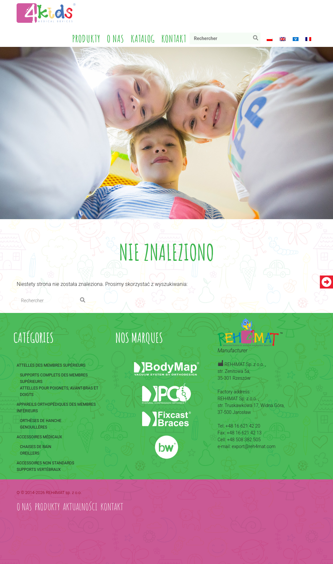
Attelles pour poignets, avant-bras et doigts (59, 391)
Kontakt (173, 39)
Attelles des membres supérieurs (51, 365)
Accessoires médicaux (39, 437)
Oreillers (29, 453)
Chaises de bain (35, 446)
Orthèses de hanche (40, 420)
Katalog (143, 39)
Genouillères (33, 427)
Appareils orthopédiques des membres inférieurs (56, 407)
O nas (115, 39)
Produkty (86, 39)
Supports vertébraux (39, 469)
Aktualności (80, 507)
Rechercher (257, 39)
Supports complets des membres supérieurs (53, 378)
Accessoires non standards (45, 463)
